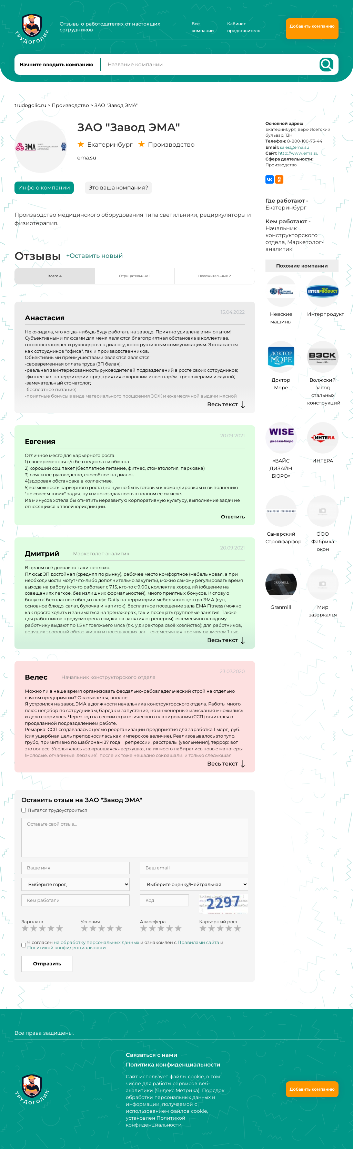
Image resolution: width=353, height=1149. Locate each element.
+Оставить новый (94, 262)
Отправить (47, 970)
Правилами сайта (198, 948)
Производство (70, 111)
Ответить (231, 522)
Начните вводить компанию (56, 68)
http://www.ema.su (298, 159)
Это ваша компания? (118, 194)
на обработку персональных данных (96, 948)
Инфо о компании (44, 194)
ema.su (86, 163)
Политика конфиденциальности (168, 1065)
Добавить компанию (312, 26)
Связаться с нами (148, 1055)
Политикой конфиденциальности (66, 953)
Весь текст (222, 410)
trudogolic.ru (30, 111)
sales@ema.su (294, 153)
